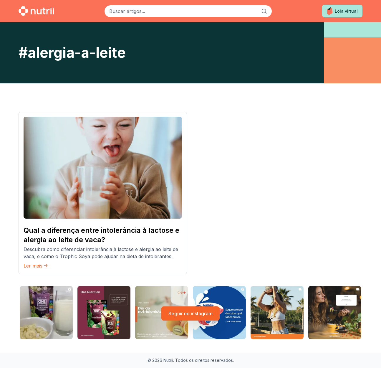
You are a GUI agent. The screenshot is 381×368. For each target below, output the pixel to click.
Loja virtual (342, 11)
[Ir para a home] (36, 11)
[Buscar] (264, 11)
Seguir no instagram (190, 313)
